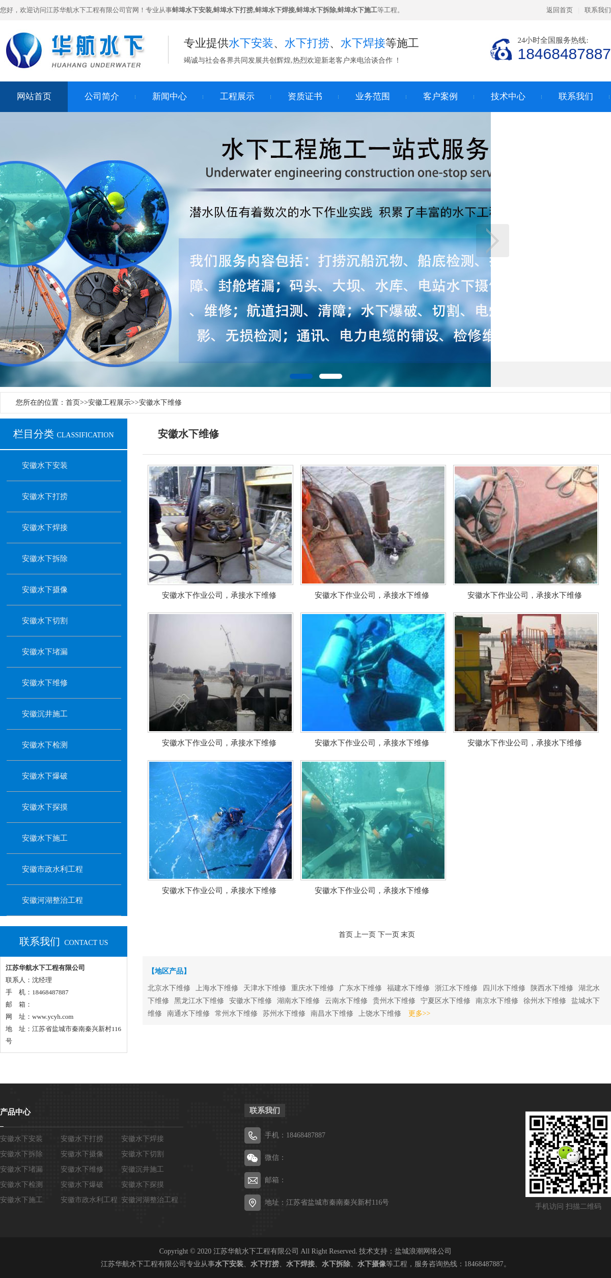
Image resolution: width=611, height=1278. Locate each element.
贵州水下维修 (394, 1001)
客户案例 (440, 96)
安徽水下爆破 (45, 776)
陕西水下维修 (552, 988)
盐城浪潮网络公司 (423, 1251)
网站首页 (34, 96)
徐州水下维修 (544, 1001)
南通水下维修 (188, 1013)
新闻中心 (169, 96)
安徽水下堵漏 (45, 652)
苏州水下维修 (284, 1013)
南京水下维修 (497, 1001)
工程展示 (237, 96)
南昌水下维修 (332, 1013)
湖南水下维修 (298, 1001)
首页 (73, 402)
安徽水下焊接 (45, 527)
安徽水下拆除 (45, 558)
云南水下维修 (346, 1001)
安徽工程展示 (109, 402)
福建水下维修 (408, 988)
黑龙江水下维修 (199, 1001)
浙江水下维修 (456, 988)
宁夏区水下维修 (445, 1001)
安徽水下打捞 (45, 496)
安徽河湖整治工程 (52, 900)
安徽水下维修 (160, 402)
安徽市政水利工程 (52, 869)
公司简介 (102, 96)
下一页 (492, 240)
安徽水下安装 (45, 465)
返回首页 (559, 10)
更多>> (419, 1013)
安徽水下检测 (45, 745)
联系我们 (598, 10)
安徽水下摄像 (45, 590)
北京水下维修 (169, 988)
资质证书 (305, 96)
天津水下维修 (264, 988)
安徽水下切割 (45, 621)
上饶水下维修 (379, 1013)
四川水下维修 (504, 988)
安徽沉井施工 (45, 714)
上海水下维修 (217, 988)
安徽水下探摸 (45, 807)
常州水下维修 (236, 1013)
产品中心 (15, 1112)
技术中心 (508, 96)
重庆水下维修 (312, 988)
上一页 (118, 240)
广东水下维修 (360, 988)
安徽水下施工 (45, 838)
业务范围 (372, 96)
